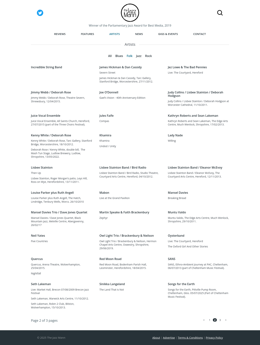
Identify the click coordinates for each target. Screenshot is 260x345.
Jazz (138, 55)
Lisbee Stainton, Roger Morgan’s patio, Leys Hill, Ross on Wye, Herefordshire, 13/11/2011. (59, 180)
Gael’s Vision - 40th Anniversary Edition (122, 97)
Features (87, 34)
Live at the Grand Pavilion (114, 198)
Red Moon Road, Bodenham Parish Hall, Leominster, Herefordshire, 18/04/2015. (123, 266)
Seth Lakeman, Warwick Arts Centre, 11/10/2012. (60, 298)
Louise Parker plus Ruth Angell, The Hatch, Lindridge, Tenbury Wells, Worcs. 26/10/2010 (57, 199)
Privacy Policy (214, 337)
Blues (119, 55)
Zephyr (103, 218)
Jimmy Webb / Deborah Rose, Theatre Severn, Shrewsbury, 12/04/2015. (58, 99)
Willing (172, 140)
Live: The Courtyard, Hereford (185, 72)
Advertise (169, 337)
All (110, 55)
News (139, 34)
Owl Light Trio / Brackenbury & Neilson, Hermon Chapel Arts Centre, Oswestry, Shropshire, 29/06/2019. (127, 244)
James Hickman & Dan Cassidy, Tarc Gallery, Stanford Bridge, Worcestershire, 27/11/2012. (126, 79)
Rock (148, 55)
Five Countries (39, 241)
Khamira (104, 140)
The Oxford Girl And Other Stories (188, 246)
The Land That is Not (111, 289)
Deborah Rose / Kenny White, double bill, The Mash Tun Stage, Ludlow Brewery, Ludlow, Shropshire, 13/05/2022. (58, 153)
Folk (130, 55)
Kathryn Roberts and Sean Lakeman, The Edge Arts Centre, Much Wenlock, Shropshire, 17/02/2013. (198, 122)
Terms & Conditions (190, 337)
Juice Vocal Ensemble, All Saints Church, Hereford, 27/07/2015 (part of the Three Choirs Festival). (60, 122)
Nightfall (36, 273)
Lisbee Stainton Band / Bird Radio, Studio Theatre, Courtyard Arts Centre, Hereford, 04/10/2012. (128, 174)
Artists (114, 34)
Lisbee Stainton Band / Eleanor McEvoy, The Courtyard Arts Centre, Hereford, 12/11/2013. (195, 174)
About (156, 337)
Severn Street (107, 72)
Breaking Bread (177, 198)
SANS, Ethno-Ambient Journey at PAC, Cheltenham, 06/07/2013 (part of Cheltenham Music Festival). (198, 266)
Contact (199, 34)
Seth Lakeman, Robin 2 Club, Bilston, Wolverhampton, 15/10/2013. (52, 305)
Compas (104, 121)
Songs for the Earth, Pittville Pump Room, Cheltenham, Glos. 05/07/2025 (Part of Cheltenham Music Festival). (198, 293)
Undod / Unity (107, 146)
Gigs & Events (168, 34)
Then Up (36, 173)
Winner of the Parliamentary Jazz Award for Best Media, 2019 (130, 25)
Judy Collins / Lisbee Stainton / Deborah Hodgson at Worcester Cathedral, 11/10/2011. (198, 103)
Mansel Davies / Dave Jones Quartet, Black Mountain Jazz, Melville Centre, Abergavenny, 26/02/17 (57, 221)
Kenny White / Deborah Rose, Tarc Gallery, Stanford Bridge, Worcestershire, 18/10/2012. (61, 142)
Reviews (60, 34)
